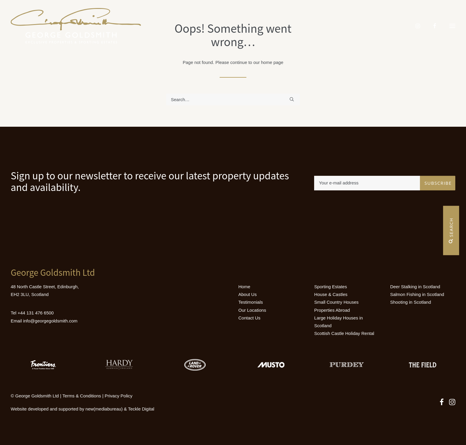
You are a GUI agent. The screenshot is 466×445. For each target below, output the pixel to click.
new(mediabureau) (104, 408)
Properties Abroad (332, 310)
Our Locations (252, 310)
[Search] (233, 99)
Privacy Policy (118, 395)
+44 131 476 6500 (35, 312)
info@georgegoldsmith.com (50, 320)
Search (451, 230)
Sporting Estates (330, 286)
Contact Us (249, 317)
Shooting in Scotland (410, 302)
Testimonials (250, 302)
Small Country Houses (336, 302)
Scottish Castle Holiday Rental (344, 333)
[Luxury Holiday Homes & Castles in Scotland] (76, 26)
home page (272, 62)
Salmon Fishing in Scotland (417, 294)
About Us (247, 294)
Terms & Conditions (81, 395)
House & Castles (330, 294)
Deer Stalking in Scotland (415, 286)
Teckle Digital (141, 408)
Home (244, 286)
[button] (452, 26)
